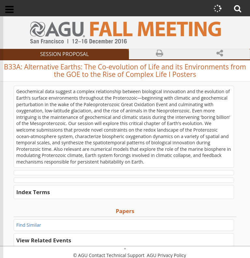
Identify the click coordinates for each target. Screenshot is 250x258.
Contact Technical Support (117, 255)
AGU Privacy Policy (166, 255)
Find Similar (28, 225)
